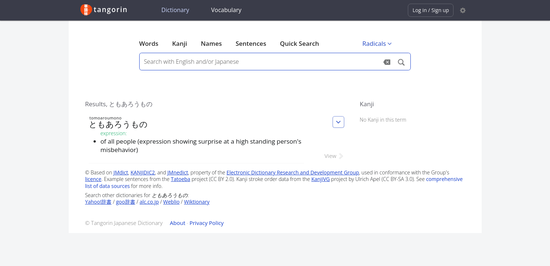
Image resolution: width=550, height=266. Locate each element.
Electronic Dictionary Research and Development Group (293, 172)
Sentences (251, 43)
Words (149, 43)
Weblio (171, 201)
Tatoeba (180, 179)
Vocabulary (226, 10)
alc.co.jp (149, 201)
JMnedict (177, 172)
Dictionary (175, 10)
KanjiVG (320, 179)
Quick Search (299, 43)
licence (93, 179)
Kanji (179, 43)
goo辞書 (125, 201)
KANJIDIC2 (142, 172)
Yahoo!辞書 (98, 201)
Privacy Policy (206, 222)
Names (211, 43)
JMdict (120, 172)
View (335, 155)
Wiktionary (196, 201)
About (177, 222)
